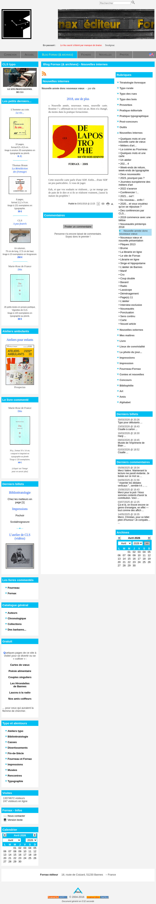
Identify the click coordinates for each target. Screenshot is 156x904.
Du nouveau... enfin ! (132, 199)
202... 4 (124, 163)
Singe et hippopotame (132, 263)
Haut (78, 891)
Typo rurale (125, 88)
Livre (121, 340)
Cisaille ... (123, 452)
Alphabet (124, 402)
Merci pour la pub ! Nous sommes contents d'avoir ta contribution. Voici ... (132, 495)
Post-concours (127, 121)
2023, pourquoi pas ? (132, 177)
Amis (121, 396)
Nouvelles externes (130, 329)
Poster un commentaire (78, 226)
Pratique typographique (133, 116)
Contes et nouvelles (130, 374)
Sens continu (127, 316)
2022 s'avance (128, 188)
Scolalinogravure (20, 521)
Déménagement (129, 293)
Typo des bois (127, 99)
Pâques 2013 (128, 244)
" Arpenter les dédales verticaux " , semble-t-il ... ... (132, 484)
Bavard (124, 282)
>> (146, 543)
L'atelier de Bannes (131, 267)
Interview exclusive (131, 304)
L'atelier (124, 301)
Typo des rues (127, 93)
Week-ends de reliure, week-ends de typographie (134, 169)
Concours (124, 379)
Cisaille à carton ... (128, 429)
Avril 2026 (134, 537)
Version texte (15, 819)
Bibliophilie (125, 385)
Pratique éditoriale (129, 110)
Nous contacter (16, 815)
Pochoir (20, 515)
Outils (122, 127)
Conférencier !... (129, 192)
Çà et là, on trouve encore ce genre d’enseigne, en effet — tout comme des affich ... (133, 507)
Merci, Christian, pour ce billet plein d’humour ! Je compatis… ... (134, 520)
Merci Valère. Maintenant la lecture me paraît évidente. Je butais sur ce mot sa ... (133, 473)
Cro (122, 274)
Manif (123, 270)
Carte (123, 320)
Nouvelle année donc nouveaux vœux (133, 232)
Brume (124, 248)
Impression (125, 363)
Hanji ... (122, 436)
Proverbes (124, 104)
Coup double (127, 278)
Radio (123, 285)
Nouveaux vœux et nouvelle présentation (131, 239)
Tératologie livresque (131, 82)
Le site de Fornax (130, 255)
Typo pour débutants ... (130, 422)
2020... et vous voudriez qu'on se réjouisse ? (133, 205)
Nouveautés (127, 308)
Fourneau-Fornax (129, 368)
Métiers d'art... (128, 145)
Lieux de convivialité (131, 346)
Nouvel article (128, 323)
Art (120, 391)
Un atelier (125, 159)
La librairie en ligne (131, 251)
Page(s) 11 (126, 297)
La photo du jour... (129, 352)
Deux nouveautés (130, 174)
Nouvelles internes (129, 132)
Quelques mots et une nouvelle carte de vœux (132, 140)
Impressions (126, 357)
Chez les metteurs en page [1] (20, 501)
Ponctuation (127, 312)
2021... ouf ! (127, 196)
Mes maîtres (126, 335)
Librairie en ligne (129, 259)
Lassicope (126, 289)
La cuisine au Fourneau (133, 149)
